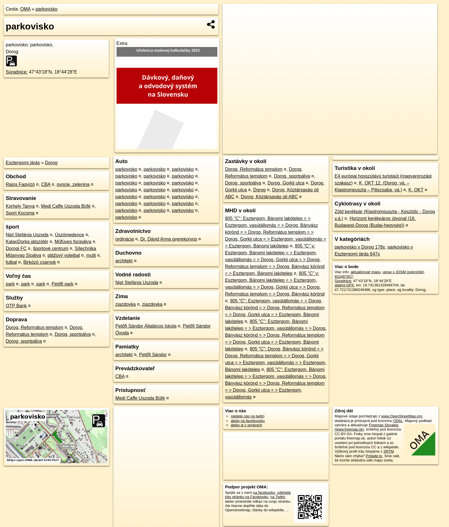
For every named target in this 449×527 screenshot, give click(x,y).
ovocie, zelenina (73, 184)
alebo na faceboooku (248, 421)
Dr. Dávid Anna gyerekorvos (168, 239)
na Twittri (277, 497)
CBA (45, 184)
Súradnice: (17, 72)
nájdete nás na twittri (247, 416)
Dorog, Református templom (34, 327)
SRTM (388, 451)
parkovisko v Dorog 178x (359, 247)
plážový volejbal (64, 255)
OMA (25, 9)
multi (91, 255)
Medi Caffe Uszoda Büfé (65, 206)
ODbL (398, 421)
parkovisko (46, 9)
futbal (11, 262)
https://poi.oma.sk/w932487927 (412, 149)
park (10, 284)
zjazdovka (125, 304)
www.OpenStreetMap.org (401, 416)
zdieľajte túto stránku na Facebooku (258, 494)
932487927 (343, 276)
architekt (124, 260)
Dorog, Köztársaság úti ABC (269, 196)
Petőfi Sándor (153, 354)
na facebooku (264, 492)
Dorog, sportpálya (73, 334)
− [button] (232, 22)
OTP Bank (16, 305)
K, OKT (415, 189)
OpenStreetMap (339, 149)
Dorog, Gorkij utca (285, 183)
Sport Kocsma (20, 213)
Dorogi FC (16, 248)
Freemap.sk (369, 149)
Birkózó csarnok (39, 262)
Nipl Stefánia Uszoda (27, 234)
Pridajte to (374, 456)
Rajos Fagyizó (20, 184)
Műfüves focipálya (73, 241)
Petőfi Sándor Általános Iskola (145, 326)
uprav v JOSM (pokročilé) (403, 272)
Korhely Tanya (20, 206)
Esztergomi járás (23, 162)
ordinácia (124, 239)
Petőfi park (62, 284)
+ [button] (232, 13)
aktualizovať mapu (365, 272)
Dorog (51, 162)
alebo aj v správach (246, 425)
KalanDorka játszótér (27, 241)
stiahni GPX (344, 285)
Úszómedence (69, 234)
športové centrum (50, 248)
